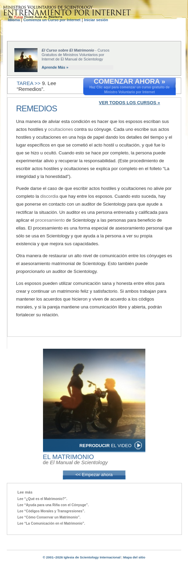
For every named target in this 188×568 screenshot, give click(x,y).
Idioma (14, 20)
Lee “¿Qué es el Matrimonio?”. (42, 499)
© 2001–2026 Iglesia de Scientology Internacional (81, 557)
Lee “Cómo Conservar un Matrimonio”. (49, 517)
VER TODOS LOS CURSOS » (129, 102)
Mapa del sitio (134, 557)
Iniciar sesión (96, 20)
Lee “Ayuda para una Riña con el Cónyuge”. (53, 505)
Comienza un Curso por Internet (51, 20)
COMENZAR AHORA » (129, 81)
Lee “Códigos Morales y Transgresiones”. (51, 511)
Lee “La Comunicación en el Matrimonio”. (51, 523)
